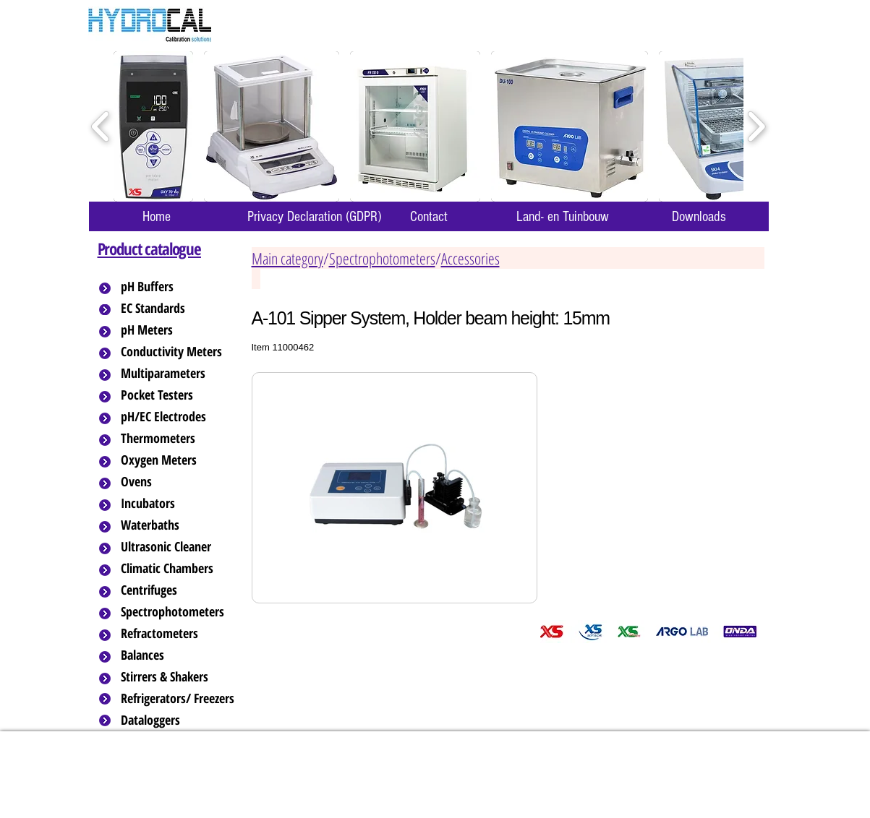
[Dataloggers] (178, 720)
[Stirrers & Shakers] (178, 677)
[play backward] (101, 127)
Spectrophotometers (382, 258)
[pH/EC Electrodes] (178, 417)
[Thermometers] (178, 438)
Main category (287, 258)
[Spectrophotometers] (184, 612)
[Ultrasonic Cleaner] (178, 547)
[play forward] (756, 127)
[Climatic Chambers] (180, 569)
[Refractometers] (178, 634)
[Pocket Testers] (178, 395)
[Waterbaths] (178, 525)
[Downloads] (699, 216)
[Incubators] (178, 504)
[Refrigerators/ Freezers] (178, 699)
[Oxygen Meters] (178, 460)
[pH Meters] (178, 330)
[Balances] (178, 655)
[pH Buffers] (178, 287)
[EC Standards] (178, 308)
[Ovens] (178, 482)
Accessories (470, 258)
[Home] (157, 216)
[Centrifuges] (178, 590)
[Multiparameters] (178, 373)
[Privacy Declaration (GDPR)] (314, 216)
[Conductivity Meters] (183, 352)
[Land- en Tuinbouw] (563, 216)
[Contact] (429, 216)
